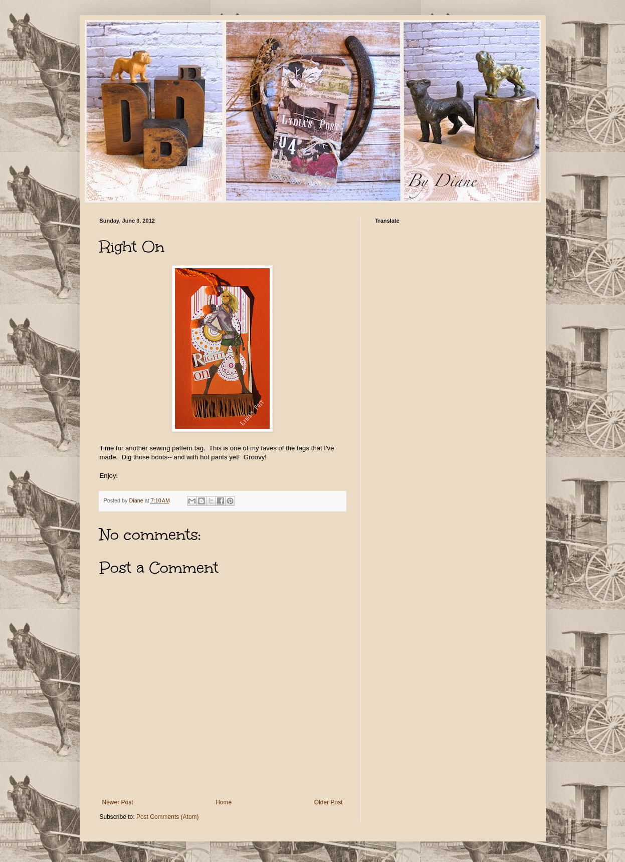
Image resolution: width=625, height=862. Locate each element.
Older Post (328, 802)
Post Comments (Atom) (167, 816)
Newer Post (117, 802)
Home (224, 802)
